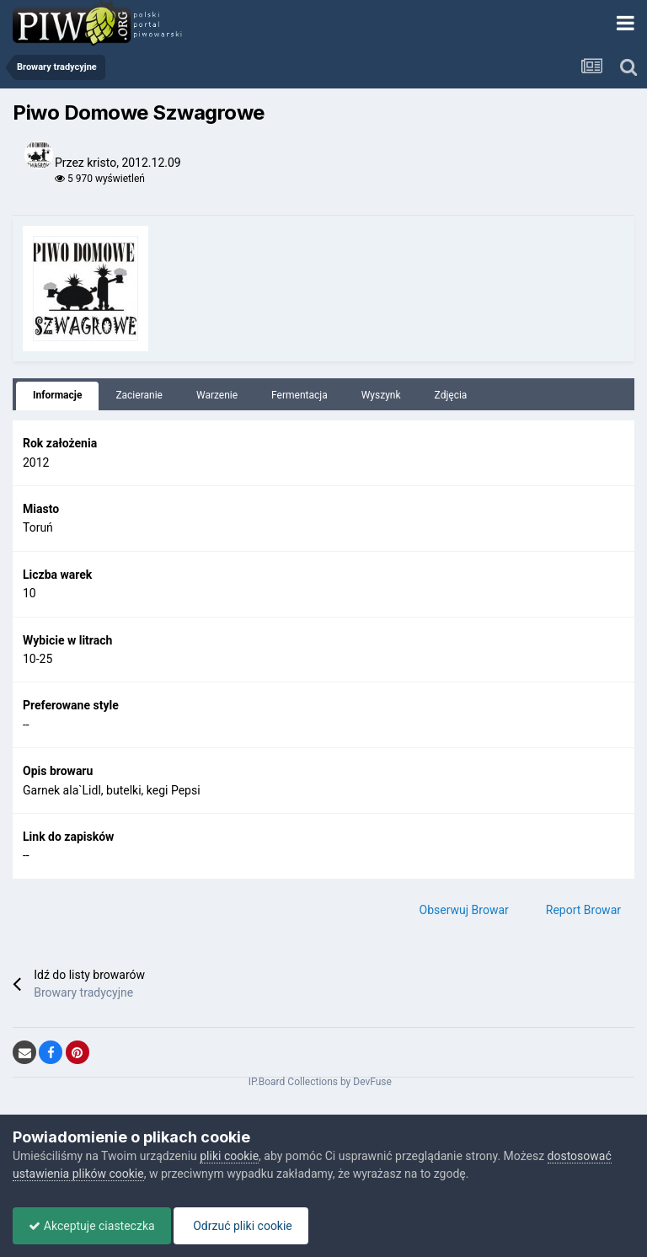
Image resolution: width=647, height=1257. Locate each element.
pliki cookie (229, 1156)
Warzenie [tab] (217, 395)
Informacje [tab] (57, 395)
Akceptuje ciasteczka (93, 1226)
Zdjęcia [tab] (451, 395)
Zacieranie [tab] (139, 395)
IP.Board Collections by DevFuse (320, 1082)
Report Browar (583, 910)
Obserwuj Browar (464, 910)
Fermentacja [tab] (299, 395)
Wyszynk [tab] (381, 395)
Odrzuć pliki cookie (246, 1226)
